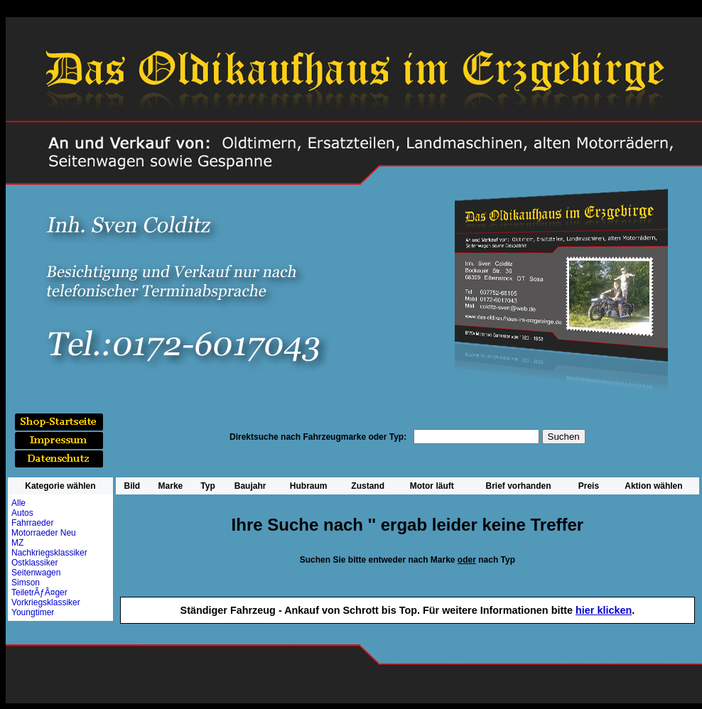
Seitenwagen (35, 573)
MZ (17, 543)
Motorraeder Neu (43, 533)
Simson (25, 583)
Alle (18, 503)
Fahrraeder (32, 523)
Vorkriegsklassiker (45, 602)
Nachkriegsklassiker (49, 553)
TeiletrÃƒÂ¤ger (39, 592)
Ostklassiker (34, 563)
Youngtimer (32, 612)
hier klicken (604, 610)
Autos (22, 513)
